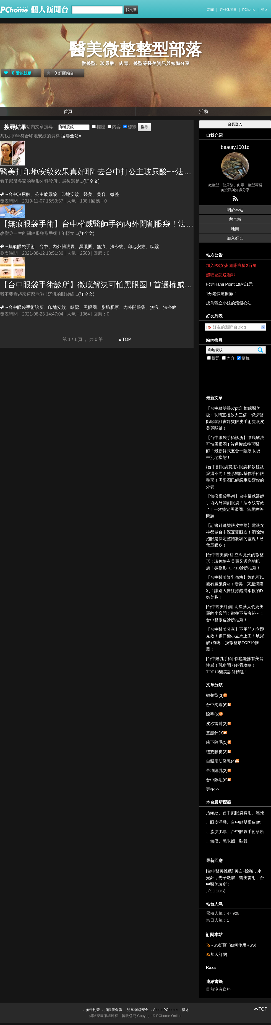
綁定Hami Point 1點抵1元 (229, 284)
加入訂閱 (218, 954)
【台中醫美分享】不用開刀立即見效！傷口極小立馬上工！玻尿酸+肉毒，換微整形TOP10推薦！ (235, 639)
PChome (248, 10)
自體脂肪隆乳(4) (221, 761)
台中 (43, 246)
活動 (203, 111)
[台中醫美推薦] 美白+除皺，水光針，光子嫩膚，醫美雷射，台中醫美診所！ (235, 878)
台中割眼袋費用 (237, 812)
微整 (114, 194)
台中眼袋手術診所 (26, 307)
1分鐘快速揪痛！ (221, 293)
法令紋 (116, 246)
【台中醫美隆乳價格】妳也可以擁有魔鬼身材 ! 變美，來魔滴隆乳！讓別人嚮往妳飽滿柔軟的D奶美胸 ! (235, 587)
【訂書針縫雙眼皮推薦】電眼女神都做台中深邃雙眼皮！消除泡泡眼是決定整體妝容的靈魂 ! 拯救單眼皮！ (235, 535)
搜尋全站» (71, 135)
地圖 (235, 228)
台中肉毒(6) (217, 704)
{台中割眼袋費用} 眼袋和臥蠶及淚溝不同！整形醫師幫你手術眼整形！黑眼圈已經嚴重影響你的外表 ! (235, 476)
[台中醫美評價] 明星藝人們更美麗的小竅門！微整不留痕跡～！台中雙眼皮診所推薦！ (235, 613)
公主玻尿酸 (46, 194)
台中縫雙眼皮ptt (245, 822)
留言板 (235, 219)
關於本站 (235, 209)
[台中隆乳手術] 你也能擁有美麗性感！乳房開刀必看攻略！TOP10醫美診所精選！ (235, 665)
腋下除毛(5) (217, 742)
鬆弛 (260, 812)
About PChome (165, 1010)
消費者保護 (113, 1010)
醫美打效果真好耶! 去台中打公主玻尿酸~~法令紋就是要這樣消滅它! (97, 171)
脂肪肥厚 (110, 307)
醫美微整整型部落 (135, 49)
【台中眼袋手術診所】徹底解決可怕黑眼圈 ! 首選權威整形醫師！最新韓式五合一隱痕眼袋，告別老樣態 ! (97, 284)
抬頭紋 (212, 812)
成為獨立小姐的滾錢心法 (229, 303)
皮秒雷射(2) (217, 723)
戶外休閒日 (228, 10)
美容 (101, 194)
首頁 (68, 111)
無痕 (101, 246)
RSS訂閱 (218, 945)
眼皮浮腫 (218, 822)
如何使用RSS (242, 945)
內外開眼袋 (64, 246)
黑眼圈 (85, 246)
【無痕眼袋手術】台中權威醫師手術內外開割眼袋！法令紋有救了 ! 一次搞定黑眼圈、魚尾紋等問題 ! (97, 224)
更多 (212, 789)
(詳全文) (91, 181)
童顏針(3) (214, 732)
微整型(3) (214, 695)
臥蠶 (154, 246)
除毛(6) (212, 714)
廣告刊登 (92, 1010)
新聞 (210, 10)
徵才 (185, 1010)
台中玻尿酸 (19, 194)
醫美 (88, 194)
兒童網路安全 (137, 1010)
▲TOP (123, 339)
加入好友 (235, 238)
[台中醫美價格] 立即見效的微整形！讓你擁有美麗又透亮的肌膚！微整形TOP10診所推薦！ (235, 561)
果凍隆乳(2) (217, 770)
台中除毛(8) (217, 779)
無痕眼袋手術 (21, 246)
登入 (264, 10)
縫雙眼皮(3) (217, 751)
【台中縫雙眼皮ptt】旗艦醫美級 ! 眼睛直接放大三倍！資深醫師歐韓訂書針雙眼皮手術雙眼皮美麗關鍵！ (235, 418)
